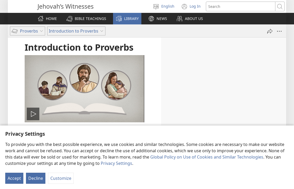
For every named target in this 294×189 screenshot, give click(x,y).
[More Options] (279, 31)
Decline (35, 178)
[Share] (270, 31)
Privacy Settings (116, 163)
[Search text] (240, 6)
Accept (14, 178)
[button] (86, 18)
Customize (60, 178)
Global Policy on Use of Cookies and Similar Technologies (206, 157)
